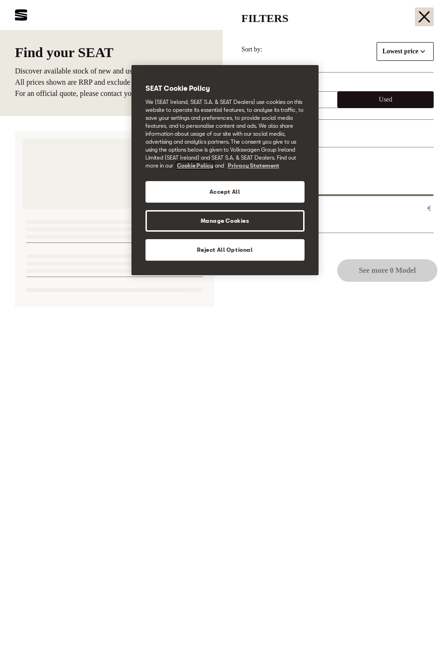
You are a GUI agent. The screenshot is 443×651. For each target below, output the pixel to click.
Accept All (225, 192)
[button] (416, 626)
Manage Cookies (225, 221)
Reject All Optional (225, 250)
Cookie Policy (195, 165)
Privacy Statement (253, 165)
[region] (225, 170)
